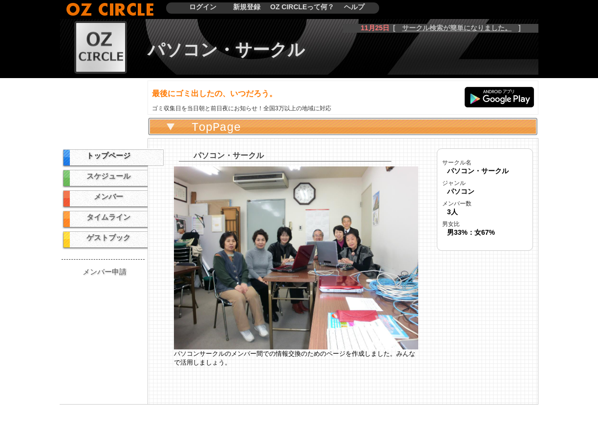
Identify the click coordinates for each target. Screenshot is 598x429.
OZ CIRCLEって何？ (302, 7)
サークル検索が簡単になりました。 (457, 28)
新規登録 (246, 7)
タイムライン (108, 217)
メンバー (108, 196)
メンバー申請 (105, 271)
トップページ (108, 155)
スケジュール (108, 176)
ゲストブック (108, 237)
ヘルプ (354, 7)
